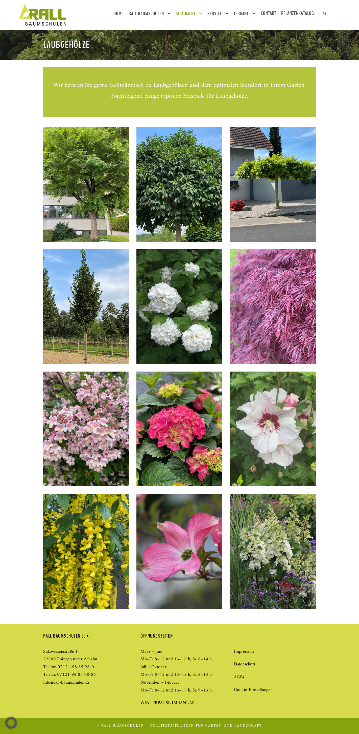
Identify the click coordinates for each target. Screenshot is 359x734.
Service (214, 13)
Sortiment (186, 13)
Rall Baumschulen (146, 13)
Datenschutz (245, 664)
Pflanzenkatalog (297, 13)
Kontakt (268, 13)
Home (118, 13)
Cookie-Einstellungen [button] (253, 690)
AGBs (239, 677)
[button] (11, 723)
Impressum (244, 652)
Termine (241, 13)
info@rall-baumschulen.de (66, 682)
